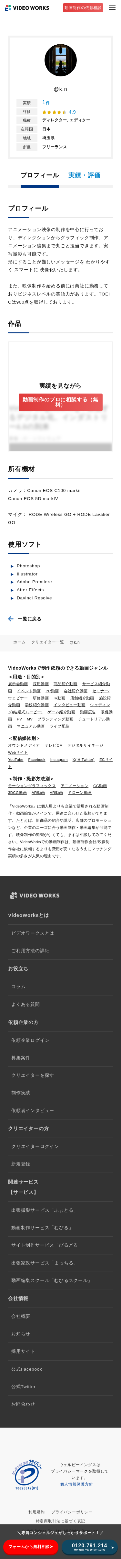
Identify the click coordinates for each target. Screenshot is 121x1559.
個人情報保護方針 (76, 1484)
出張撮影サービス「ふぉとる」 (44, 1210)
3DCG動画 (17, 793)
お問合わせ (23, 1404)
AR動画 (38, 793)
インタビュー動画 (70, 705)
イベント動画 (29, 691)
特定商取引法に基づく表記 (61, 1521)
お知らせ (20, 1333)
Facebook (36, 760)
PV (19, 719)
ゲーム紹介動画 (61, 712)
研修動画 (41, 698)
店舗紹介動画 (82, 698)
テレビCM (54, 745)
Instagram (59, 760)
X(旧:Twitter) (84, 760)
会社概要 (20, 1316)
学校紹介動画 (37, 705)
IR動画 (60, 698)
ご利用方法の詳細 (30, 950)
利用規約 (36, 1512)
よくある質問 (25, 1004)
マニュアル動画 (31, 726)
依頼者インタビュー (32, 1110)
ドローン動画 (80, 793)
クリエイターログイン (35, 1146)
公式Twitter (23, 1386)
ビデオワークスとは (32, 933)
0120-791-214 (89, 1547)
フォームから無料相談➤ (30, 1546)
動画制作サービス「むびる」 (42, 1227)
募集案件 (20, 1057)
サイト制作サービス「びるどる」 (47, 1245)
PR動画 (52, 691)
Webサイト (18, 752)
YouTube (16, 760)
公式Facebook (26, 1369)
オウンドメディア (24, 745)
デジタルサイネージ (85, 745)
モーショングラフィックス (32, 786)
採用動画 (41, 684)
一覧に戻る (30, 618)
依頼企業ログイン (30, 1040)
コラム (18, 986)
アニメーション (74, 786)
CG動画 (100, 786)
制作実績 (20, 1092)
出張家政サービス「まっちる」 (44, 1263)
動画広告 (88, 712)
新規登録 (20, 1164)
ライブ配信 (60, 726)
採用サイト (23, 1351)
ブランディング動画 (55, 719)
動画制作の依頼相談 (83, 8)
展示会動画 (18, 684)
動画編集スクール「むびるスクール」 (52, 1280)
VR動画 (56, 793)
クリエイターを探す (32, 1075)
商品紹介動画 (65, 684)
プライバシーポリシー (72, 1512)
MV (30, 719)
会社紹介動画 (76, 691)
